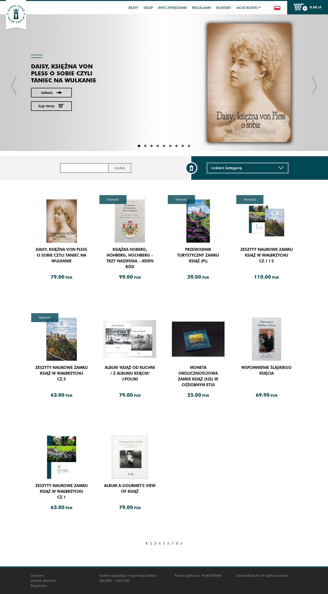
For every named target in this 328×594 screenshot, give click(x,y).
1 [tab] (139, 146)
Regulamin (201, 8)
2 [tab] (145, 146)
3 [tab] (151, 146)
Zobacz (51, 92)
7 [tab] (176, 146)
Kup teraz (51, 106)
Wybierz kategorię (247, 168)
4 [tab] (158, 146)
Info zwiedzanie (172, 8)
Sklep (148, 8)
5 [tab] (164, 146)
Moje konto (247, 8)
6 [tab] (170, 146)
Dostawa (37, 576)
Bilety (133, 8)
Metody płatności (43, 581)
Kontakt (223, 8)
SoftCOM (122, 581)
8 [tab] (183, 146)
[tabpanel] (164, 82)
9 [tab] (189, 146)
